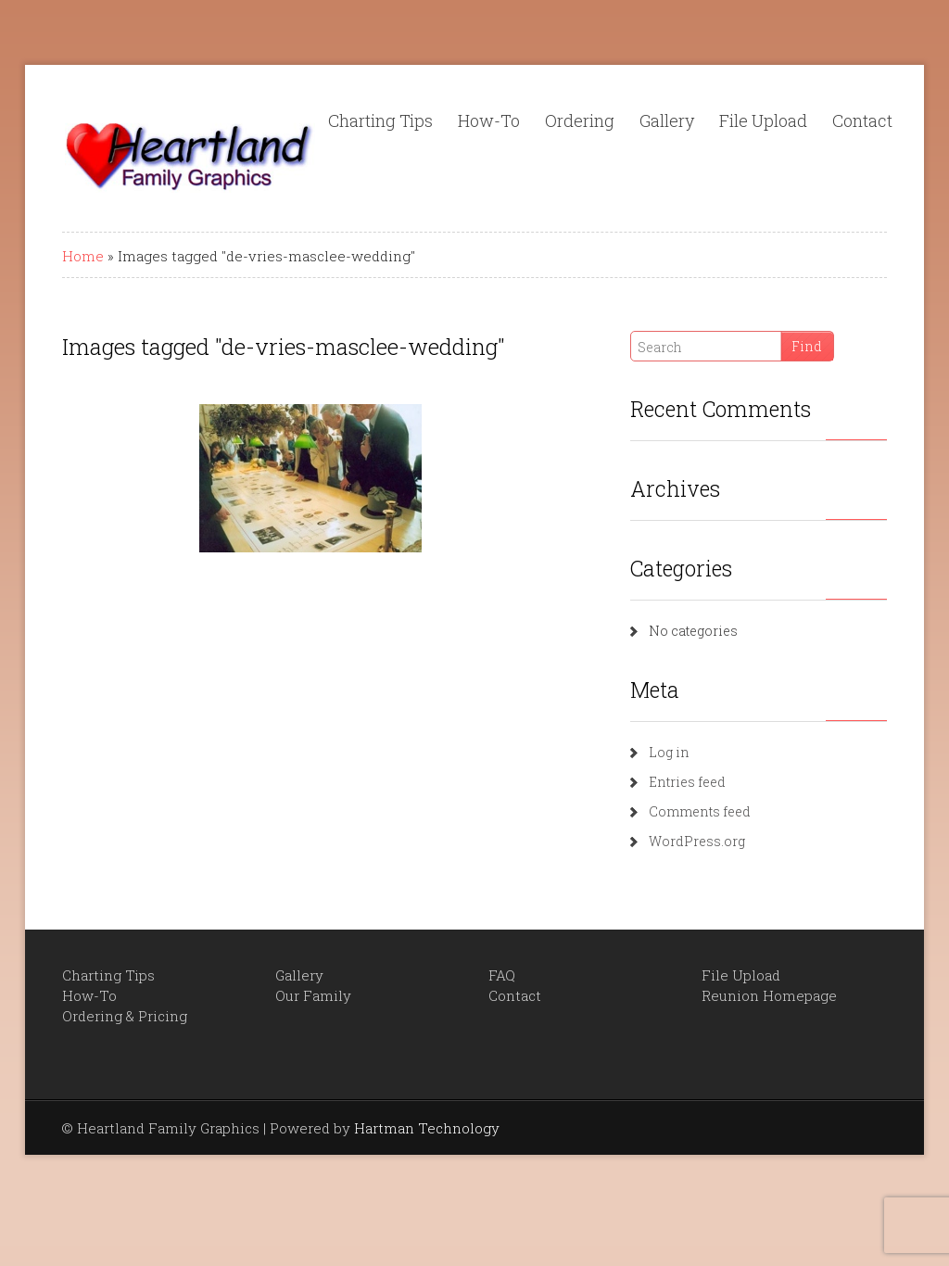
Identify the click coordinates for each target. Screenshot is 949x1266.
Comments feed (700, 811)
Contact (862, 120)
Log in (669, 752)
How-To (489, 120)
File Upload (763, 120)
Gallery (666, 120)
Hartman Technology (427, 1128)
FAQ (501, 975)
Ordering (579, 120)
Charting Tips (380, 120)
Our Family (313, 995)
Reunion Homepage (769, 995)
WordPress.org (697, 841)
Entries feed (687, 782)
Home (83, 256)
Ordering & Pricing (124, 1015)
